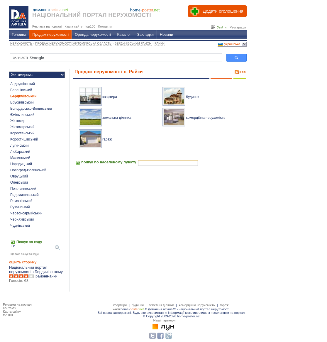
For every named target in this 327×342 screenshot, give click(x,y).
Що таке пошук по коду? (25, 254)
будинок (192, 97)
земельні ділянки (161, 305)
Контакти (9, 308)
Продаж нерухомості (50, 34)
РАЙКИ (160, 43)
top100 (8, 315)
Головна (19, 34)
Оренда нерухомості (93, 34)
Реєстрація (238, 27)
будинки (138, 305)
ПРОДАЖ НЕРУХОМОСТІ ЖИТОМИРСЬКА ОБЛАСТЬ (73, 43)
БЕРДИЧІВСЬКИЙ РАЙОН (133, 43)
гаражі (224, 305)
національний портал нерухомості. (204, 309)
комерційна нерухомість (206, 118)
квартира (109, 97)
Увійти (221, 27)
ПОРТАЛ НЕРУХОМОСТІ (116, 15)
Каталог (124, 34)
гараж (107, 139)
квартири (120, 305)
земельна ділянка (116, 118)
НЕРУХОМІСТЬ (21, 43)
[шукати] (115, 57)
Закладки (145, 34)
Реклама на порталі (17, 304)
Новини (166, 34)
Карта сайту (12, 311)
